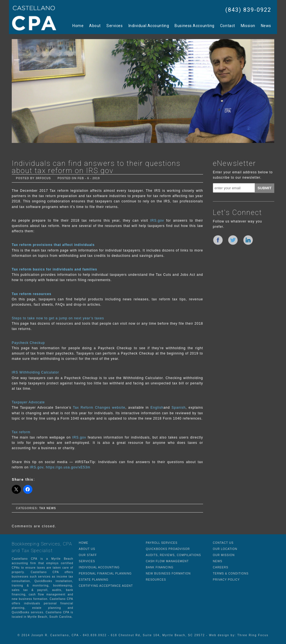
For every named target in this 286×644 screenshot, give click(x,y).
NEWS (217, 561)
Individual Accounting (148, 25)
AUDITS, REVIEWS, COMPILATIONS (173, 555)
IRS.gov (157, 220)
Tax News (47, 508)
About (95, 25)
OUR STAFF (88, 555)
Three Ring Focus (252, 635)
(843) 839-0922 (248, 9)
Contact (227, 25)
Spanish (178, 408)
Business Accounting (194, 25)
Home (78, 25)
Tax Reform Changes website (99, 408)
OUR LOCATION (225, 548)
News (266, 25)
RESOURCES (156, 579)
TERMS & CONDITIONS (231, 573)
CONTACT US (223, 542)
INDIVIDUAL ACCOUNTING (99, 567)
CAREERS (220, 567)
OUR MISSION (224, 555)
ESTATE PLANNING (93, 579)
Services (114, 25)
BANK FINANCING (159, 567)
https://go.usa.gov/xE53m (68, 467)
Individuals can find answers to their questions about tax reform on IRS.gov (96, 167)
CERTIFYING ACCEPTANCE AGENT (106, 585)
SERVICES (87, 561)
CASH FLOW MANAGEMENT (167, 561)
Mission (248, 25)
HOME (83, 542)
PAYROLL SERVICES (161, 542)
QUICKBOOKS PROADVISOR (168, 548)
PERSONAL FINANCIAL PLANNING (105, 573)
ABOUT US (87, 548)
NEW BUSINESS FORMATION (168, 573)
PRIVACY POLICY (226, 579)
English (157, 408)
